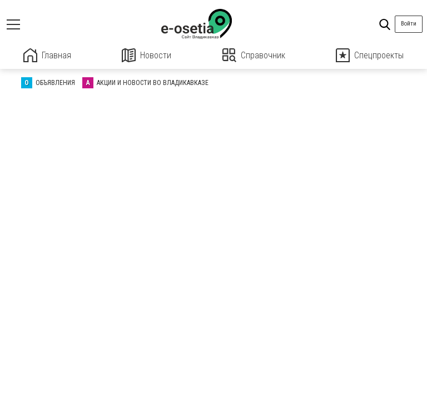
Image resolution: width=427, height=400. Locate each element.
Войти (408, 23)
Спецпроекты (370, 55)
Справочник (253, 55)
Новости (146, 55)
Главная (47, 55)
